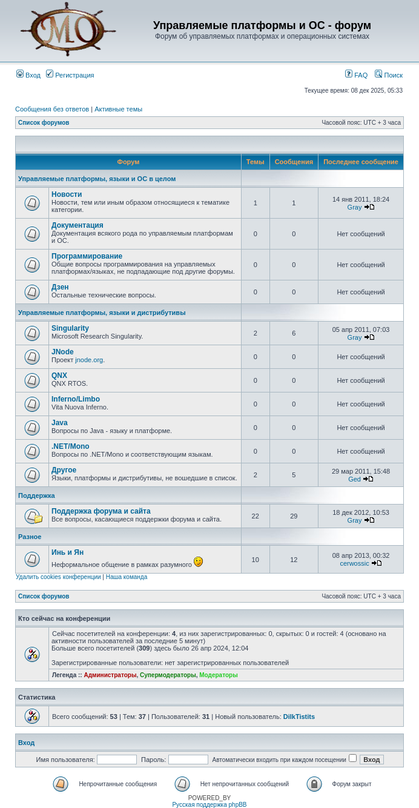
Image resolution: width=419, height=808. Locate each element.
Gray (355, 207)
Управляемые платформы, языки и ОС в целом (97, 178)
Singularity (70, 328)
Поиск (389, 75)
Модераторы (218, 675)
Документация (77, 225)
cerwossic (354, 563)
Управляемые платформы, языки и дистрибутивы (102, 312)
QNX (59, 375)
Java (59, 423)
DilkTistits (299, 716)
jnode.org (89, 359)
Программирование (86, 256)
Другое (63, 470)
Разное (29, 536)
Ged (354, 479)
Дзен (60, 287)
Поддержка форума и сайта (101, 511)
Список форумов (44, 122)
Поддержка (36, 495)
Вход (28, 75)
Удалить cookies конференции (58, 577)
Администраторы (110, 675)
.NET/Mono (70, 446)
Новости (66, 194)
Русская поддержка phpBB (209, 804)
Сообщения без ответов (52, 109)
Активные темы (118, 109)
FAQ (356, 75)
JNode (62, 352)
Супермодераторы (168, 675)
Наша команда (127, 577)
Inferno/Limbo (75, 399)
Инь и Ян (67, 552)
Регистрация (70, 75)
